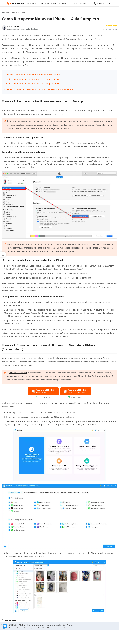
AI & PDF (74, 3)
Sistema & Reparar (32, 3)
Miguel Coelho (13, 26)
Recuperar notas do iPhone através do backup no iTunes (34, 83)
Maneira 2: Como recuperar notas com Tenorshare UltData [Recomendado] (40, 89)
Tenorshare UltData (18, 372)
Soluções (83, 3)
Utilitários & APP (64, 3)
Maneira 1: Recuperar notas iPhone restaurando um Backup (33, 74)
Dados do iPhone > (19, 12)
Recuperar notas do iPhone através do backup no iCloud (34, 79)
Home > (7, 12)
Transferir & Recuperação (48, 3)
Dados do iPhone (32, 29)
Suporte (98, 3)
